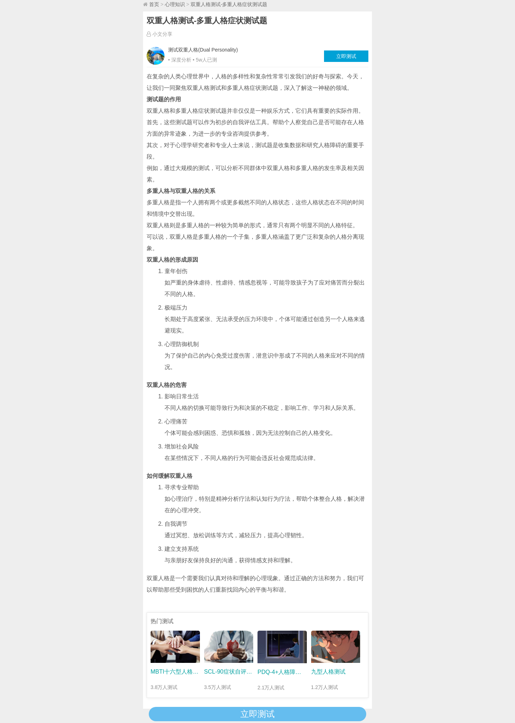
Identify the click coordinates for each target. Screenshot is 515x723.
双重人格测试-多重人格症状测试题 (229, 4)
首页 (154, 4)
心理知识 (175, 4)
